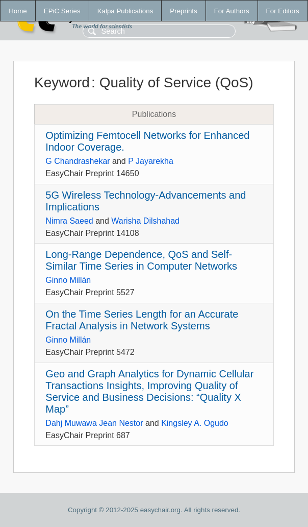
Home (18, 11)
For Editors (282, 11)
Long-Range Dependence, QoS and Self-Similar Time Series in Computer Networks (141, 260)
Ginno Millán (68, 280)
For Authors (231, 11)
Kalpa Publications (125, 11)
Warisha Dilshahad (145, 221)
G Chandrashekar (77, 161)
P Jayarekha (150, 161)
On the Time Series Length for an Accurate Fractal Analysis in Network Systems (141, 319)
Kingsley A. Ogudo (194, 423)
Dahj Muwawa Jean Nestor (94, 423)
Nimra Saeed (69, 221)
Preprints (183, 11)
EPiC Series (62, 11)
